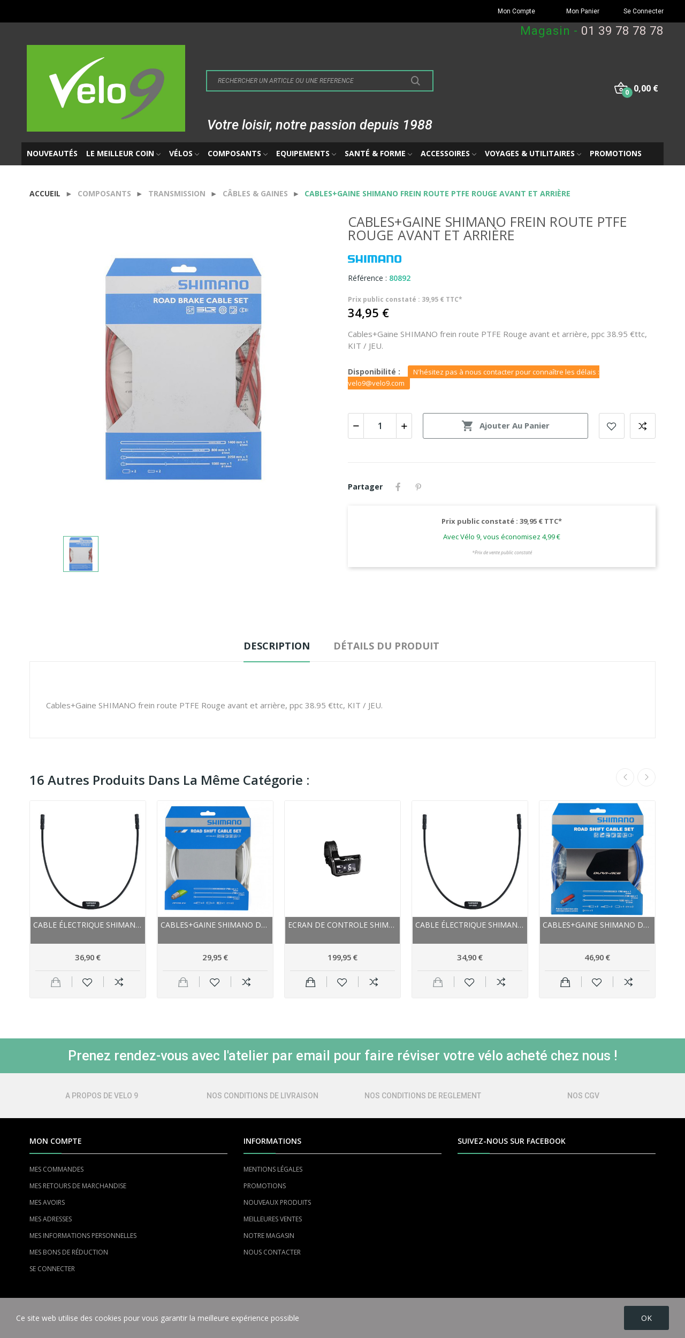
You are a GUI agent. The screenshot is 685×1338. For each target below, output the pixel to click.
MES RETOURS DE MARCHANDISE (77, 1185)
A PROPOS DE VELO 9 (101, 1095)
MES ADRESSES (50, 1219)
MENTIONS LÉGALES (272, 1169)
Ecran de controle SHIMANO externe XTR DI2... (342, 925)
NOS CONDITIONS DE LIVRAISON (262, 1095)
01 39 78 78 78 (622, 30)
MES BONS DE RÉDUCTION (68, 1252)
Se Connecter (643, 11)
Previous (625, 777)
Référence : (367, 278)
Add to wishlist (611, 425)
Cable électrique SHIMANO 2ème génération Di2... (87, 925)
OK (646, 1318)
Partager (398, 487)
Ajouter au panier (505, 425)
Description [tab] (276, 645)
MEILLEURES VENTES (272, 1219)
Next (646, 777)
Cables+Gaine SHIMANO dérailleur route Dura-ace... (597, 925)
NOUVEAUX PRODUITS (277, 1202)
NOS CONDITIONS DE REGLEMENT (422, 1095)
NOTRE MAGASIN (268, 1235)
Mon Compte (516, 11)
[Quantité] (380, 426)
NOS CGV (583, 1095)
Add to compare (642, 425)
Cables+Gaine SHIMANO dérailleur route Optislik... (215, 925)
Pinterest (418, 487)
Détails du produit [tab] (386, 645)
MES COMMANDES (56, 1169)
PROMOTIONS (264, 1185)
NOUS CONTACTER (272, 1252)
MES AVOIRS (47, 1202)
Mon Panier (582, 11)
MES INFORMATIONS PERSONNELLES (82, 1235)
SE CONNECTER (52, 1268)
